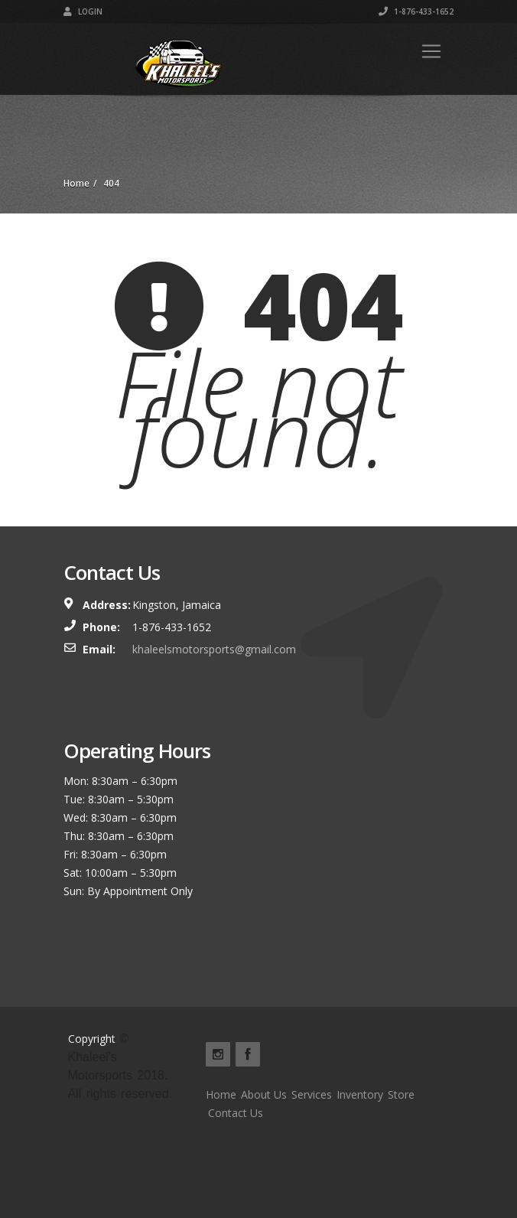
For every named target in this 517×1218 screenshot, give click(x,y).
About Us (264, 1094)
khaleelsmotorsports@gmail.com (214, 649)
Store (401, 1094)
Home (221, 1094)
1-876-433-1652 (416, 11)
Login (82, 11)
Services (311, 1094)
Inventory (360, 1094)
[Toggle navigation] (431, 51)
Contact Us (235, 1113)
